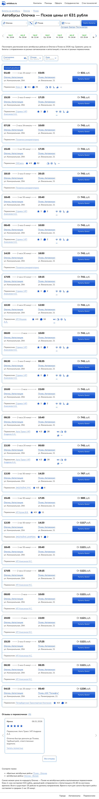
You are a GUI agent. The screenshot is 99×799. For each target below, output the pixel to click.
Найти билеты (89, 23)
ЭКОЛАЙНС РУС (23, 487)
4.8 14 (60, 703)
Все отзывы (49, 758)
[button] (3, 36)
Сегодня (64, 27)
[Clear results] (26, 23)
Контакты (37, 3)
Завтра (72, 27)
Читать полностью (15, 748)
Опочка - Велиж (31, 776)
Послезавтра (81, 27)
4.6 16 (39, 321)
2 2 (42, 113)
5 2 (42, 537)
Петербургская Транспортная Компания (33, 703)
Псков (36, 11)
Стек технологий (89, 3)
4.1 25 (31, 87)
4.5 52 (32, 164)
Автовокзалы (74, 796)
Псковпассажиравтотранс (27, 139)
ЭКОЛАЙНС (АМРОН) (25, 537)
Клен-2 (19, 87)
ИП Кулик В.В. (22, 512)
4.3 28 (43, 433)
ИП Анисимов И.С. (24, 561)
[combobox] (15, 23)
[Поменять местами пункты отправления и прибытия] (31, 23)
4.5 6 (39, 488)
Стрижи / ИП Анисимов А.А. (15, 112)
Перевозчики (89, 796)
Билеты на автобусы (11, 11)
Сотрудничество (72, 3)
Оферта (58, 3)
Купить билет (84, 79)
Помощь (48, 3)
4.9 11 (37, 513)
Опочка (26, 11)
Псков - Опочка (40, 773)
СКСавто (20, 163)
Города (62, 796)
